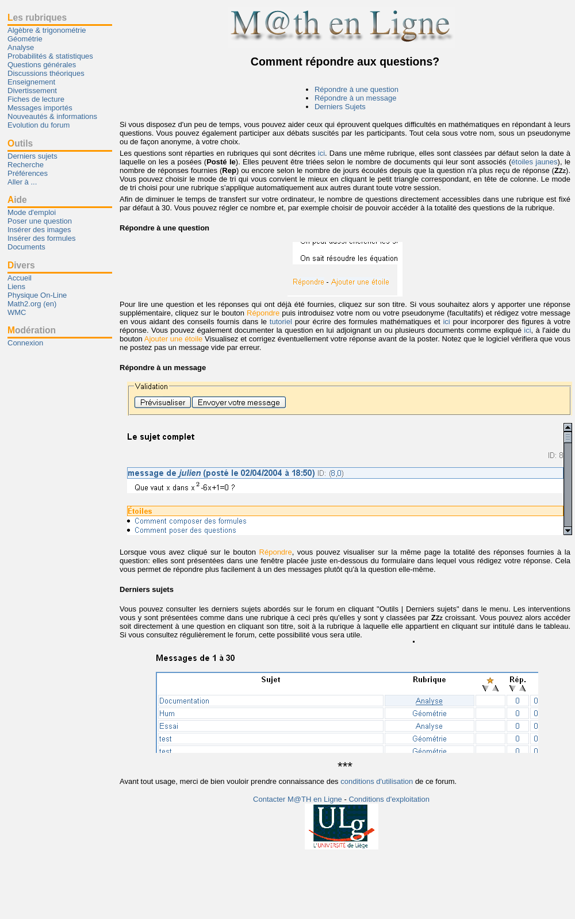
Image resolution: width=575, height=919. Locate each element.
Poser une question (39, 221)
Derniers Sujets (340, 106)
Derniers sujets (32, 156)
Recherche (25, 164)
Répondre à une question (356, 89)
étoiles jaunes (534, 161)
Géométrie (25, 38)
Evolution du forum (38, 125)
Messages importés (39, 107)
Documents (26, 247)
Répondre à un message (355, 98)
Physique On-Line (37, 295)
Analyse (20, 47)
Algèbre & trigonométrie (46, 30)
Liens (16, 286)
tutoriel (281, 321)
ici (321, 153)
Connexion (25, 343)
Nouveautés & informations (52, 116)
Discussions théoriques (46, 73)
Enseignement (31, 82)
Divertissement (32, 90)
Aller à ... (22, 182)
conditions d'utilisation (376, 781)
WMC (16, 312)
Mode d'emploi (31, 212)
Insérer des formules (41, 238)
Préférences (27, 173)
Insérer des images (39, 229)
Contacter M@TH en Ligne (298, 799)
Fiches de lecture (35, 99)
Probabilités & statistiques (50, 56)
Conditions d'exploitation (389, 799)
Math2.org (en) (31, 303)
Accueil (19, 278)
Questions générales (41, 64)
